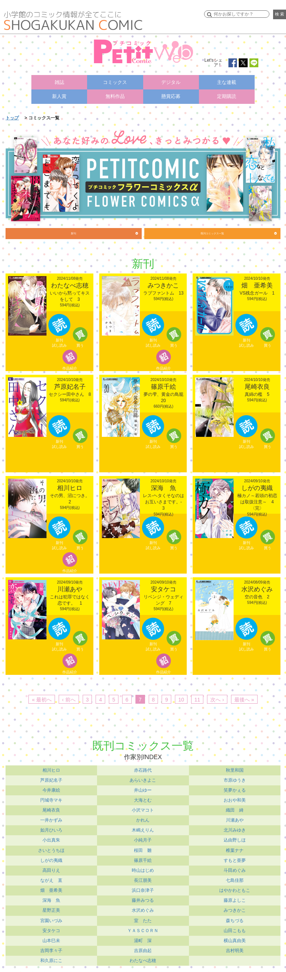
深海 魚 (51, 898)
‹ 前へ (69, 697)
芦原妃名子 (51, 778)
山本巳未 (51, 938)
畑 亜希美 (51, 888)
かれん (142, 818)
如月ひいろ (51, 828)
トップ (12, 111)
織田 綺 (235, 807)
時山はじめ (143, 868)
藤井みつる (143, 898)
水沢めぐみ (143, 908)
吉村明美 (235, 948)
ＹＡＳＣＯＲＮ (142, 928)
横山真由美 (235, 938)
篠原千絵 (143, 858)
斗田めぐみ (235, 868)
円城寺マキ (51, 798)
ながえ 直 (51, 878)
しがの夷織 (51, 858)
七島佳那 (235, 878)
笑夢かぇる (235, 788)
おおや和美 (235, 798)
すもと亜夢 (235, 858)
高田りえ (51, 868)
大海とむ (143, 798)
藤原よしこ (235, 898)
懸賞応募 (171, 92)
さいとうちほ (51, 848)
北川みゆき (235, 828)
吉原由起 (143, 948)
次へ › (217, 697)
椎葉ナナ (235, 848)
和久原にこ (51, 958)
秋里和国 (235, 768)
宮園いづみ (51, 918)
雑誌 (59, 81)
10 (181, 697)
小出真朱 (51, 838)
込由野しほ (235, 838)
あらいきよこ (143, 778)
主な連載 (226, 81)
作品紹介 (69, 364)
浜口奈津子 (143, 888)
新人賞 (59, 92)
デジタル (171, 81)
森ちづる (235, 918)
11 (197, 697)
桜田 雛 (143, 848)
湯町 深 (143, 938)
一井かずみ (51, 818)
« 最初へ (42, 697)
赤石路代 (143, 768)
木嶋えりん (143, 828)
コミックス (115, 81)
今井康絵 (51, 788)
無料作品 (115, 92)
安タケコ (51, 928)
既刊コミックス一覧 (212, 229)
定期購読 (226, 92)
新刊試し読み (59, 339)
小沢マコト (143, 807)
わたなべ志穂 (143, 958)
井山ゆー (143, 788)
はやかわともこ (234, 888)
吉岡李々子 (51, 948)
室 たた (143, 918)
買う (80, 342)
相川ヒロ (51, 768)
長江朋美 (143, 878)
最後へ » (244, 697)
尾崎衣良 (51, 807)
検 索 (279, 14)
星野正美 (51, 908)
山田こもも (235, 928)
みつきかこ (235, 908)
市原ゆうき (235, 778)
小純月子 (143, 838)
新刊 (73, 229)
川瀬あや (235, 818)
